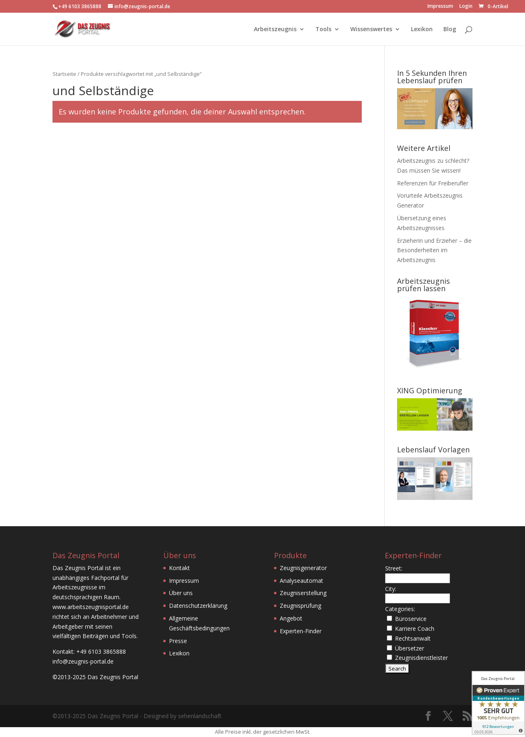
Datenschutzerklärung (198, 605)
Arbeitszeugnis (275, 29)
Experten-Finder (301, 631)
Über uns (181, 593)
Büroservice (411, 619)
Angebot (291, 618)
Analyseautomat (301, 580)
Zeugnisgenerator (303, 568)
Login (465, 6)
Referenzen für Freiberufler (432, 183)
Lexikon (422, 29)
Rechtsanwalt (413, 638)
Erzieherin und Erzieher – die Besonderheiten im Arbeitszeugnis (434, 250)
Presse (178, 641)
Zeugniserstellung (303, 593)
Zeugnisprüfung (300, 605)
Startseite (64, 74)
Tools (323, 29)
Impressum (440, 6)
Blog (449, 29)
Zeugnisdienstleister (421, 658)
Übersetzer (409, 648)
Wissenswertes (371, 29)
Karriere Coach (415, 628)
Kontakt (179, 568)
